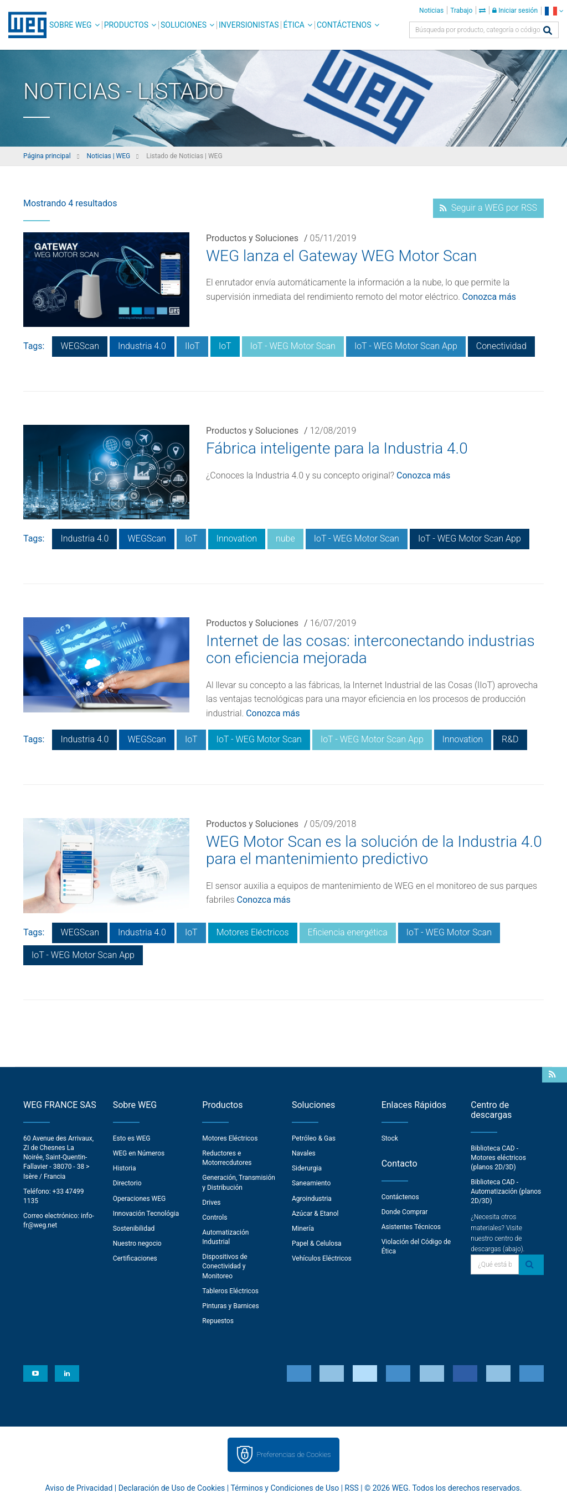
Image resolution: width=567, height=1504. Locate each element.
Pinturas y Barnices (230, 1306)
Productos (126, 24)
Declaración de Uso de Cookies (171, 1488)
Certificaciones (135, 1258)
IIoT (192, 346)
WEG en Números (139, 1153)
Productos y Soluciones (252, 238)
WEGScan (79, 346)
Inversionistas (249, 24)
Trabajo (461, 10)
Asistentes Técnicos (411, 1227)
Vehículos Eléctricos (322, 1258)
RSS (352, 1488)
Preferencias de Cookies (293, 1454)
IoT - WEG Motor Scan (293, 346)
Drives (211, 1202)
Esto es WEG (132, 1138)
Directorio (127, 1183)
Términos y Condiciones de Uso (284, 1488)
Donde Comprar (405, 1212)
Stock (390, 1138)
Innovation (237, 538)
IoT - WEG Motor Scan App (405, 346)
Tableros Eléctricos (230, 1291)
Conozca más (489, 297)
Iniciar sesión (515, 10)
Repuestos (218, 1321)
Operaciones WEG (139, 1199)
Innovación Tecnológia (146, 1213)
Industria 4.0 (142, 346)
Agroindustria (312, 1199)
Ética (294, 24)
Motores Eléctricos (253, 932)
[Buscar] (548, 31)
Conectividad (501, 346)
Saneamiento (311, 1183)
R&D (510, 739)
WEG (23, 25)
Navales (304, 1153)
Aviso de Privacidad (79, 1488)
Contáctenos (344, 24)
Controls (214, 1217)
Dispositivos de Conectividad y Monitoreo (224, 1266)
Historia (124, 1168)
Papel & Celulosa (317, 1243)
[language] (554, 11)
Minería (303, 1228)
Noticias (431, 10)
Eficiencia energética (348, 932)
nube (285, 538)
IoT (225, 346)
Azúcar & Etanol (315, 1213)
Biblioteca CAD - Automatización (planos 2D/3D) (506, 1191)
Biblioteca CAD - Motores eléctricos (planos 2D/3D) (498, 1157)
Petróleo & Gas (314, 1138)
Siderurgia (307, 1168)
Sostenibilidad (134, 1228)
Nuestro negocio (137, 1243)
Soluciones (184, 24)
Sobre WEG (70, 24)
